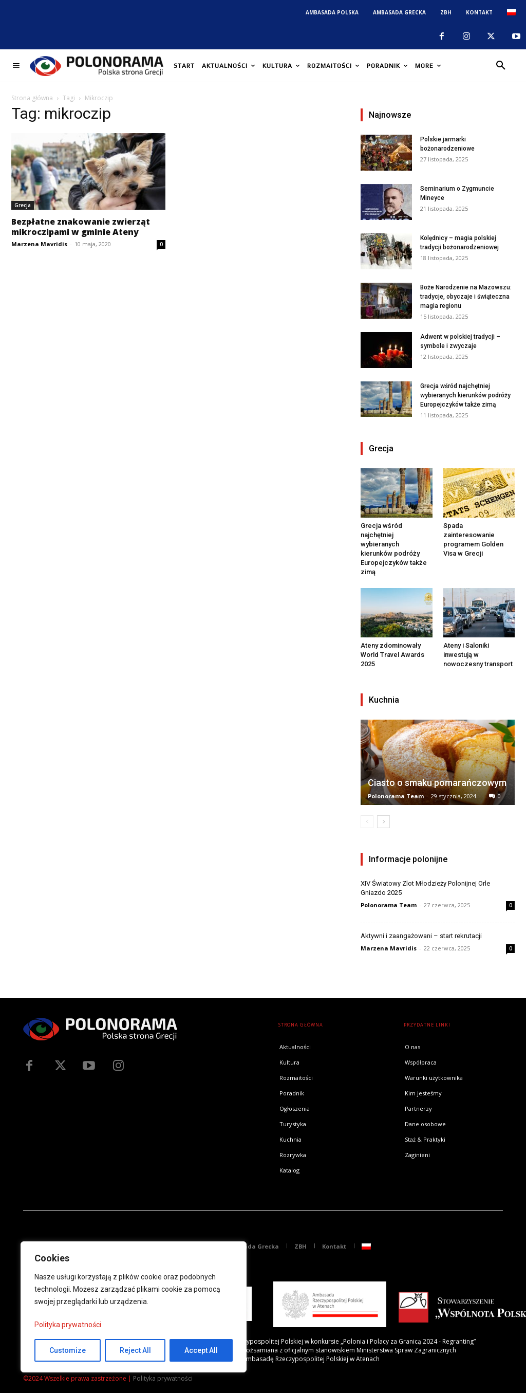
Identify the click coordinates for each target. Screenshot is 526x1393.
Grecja (22, 205)
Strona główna (32, 98)
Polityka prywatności (67, 1325)
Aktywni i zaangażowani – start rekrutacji (421, 936)
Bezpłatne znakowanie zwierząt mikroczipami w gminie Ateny (80, 226)
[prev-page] (367, 821)
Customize (67, 1350)
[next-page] (383, 821)
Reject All (135, 1350)
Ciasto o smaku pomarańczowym (437, 782)
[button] (501, 65)
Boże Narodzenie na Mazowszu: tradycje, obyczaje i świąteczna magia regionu (466, 296)
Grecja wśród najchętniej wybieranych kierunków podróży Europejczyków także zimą (465, 395)
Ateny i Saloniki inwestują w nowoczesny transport (478, 654)
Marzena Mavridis (39, 244)
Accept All (201, 1350)
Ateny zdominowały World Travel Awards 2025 (392, 654)
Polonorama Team (396, 796)
